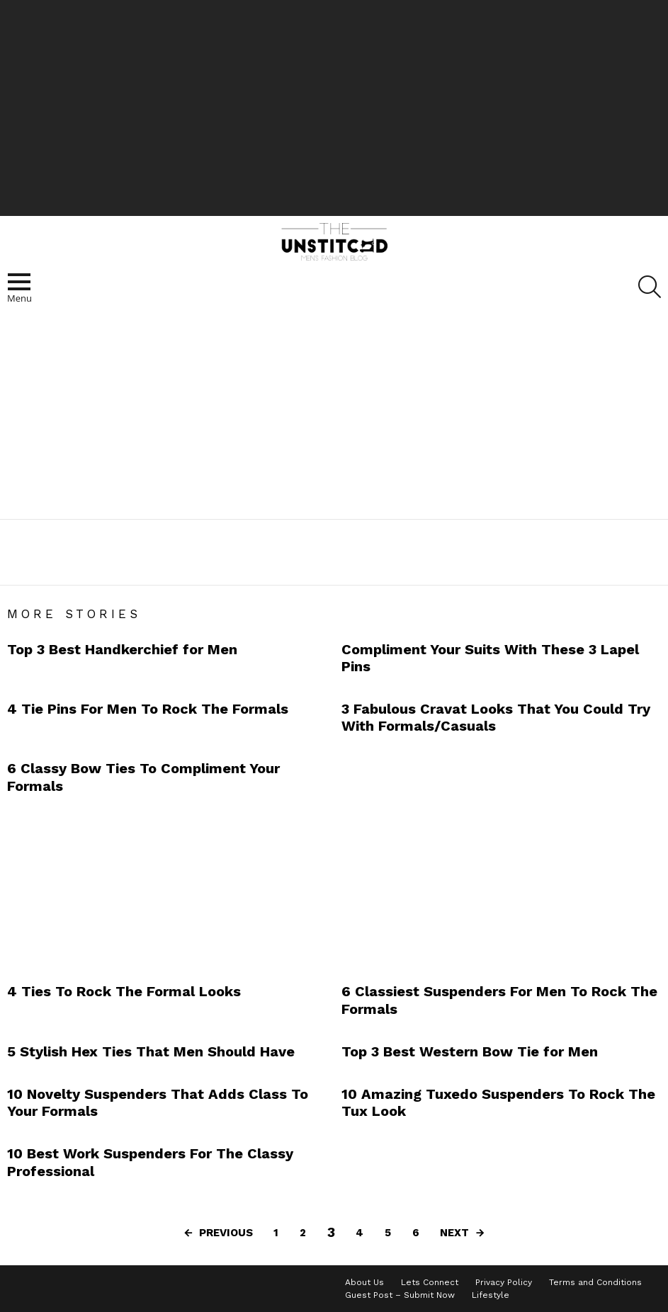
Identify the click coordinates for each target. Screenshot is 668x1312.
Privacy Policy (503, 1282)
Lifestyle (490, 1295)
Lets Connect (429, 1282)
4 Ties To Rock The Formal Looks (124, 991)
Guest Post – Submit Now (400, 1295)
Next (454, 1232)
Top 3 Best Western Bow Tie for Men (469, 1051)
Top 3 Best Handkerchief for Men (122, 649)
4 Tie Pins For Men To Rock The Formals (147, 708)
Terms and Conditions (595, 1282)
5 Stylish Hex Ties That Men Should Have (151, 1051)
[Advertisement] (334, 106)
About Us (364, 1282)
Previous (226, 1232)
